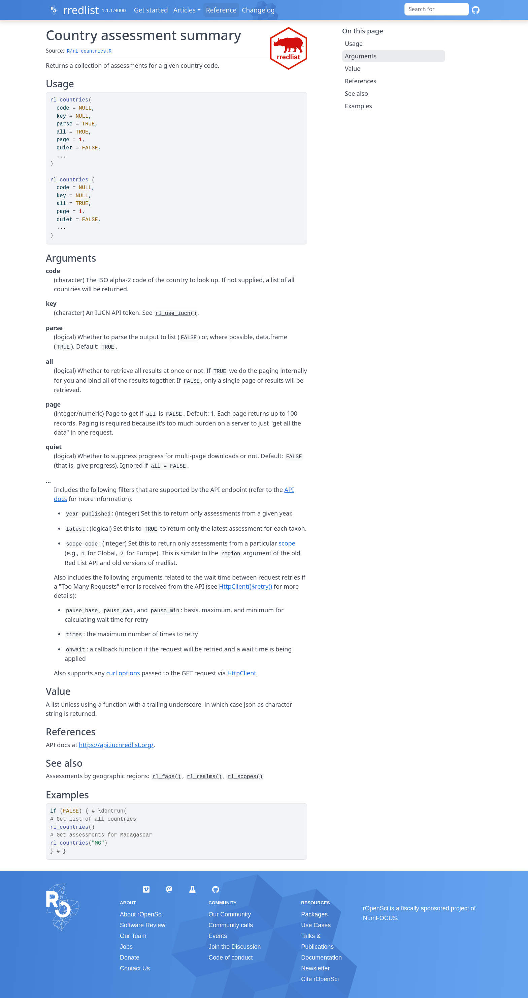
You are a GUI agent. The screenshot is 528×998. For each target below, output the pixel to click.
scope (286, 543)
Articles (186, 9)
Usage (354, 43)
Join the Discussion (234, 946)
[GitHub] (475, 10)
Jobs (126, 946)
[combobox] (436, 9)
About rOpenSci (141, 914)
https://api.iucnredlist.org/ (116, 745)
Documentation (321, 957)
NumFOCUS (380, 918)
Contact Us (135, 968)
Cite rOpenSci (320, 979)
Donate (129, 957)
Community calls (230, 925)
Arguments (360, 56)
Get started (152, 9)
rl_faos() (166, 777)
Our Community (229, 914)
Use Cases (316, 925)
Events (217, 936)
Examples (358, 106)
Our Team (133, 936)
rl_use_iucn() (176, 314)
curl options (123, 673)
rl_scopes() (245, 777)
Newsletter (315, 968)
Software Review (142, 925)
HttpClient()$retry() (245, 586)
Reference (222, 9)
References (360, 81)
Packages (314, 914)
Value (352, 68)
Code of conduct (230, 957)
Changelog (259, 9)
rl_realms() (204, 777)
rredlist (81, 10)
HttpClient (241, 673)
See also (356, 93)
